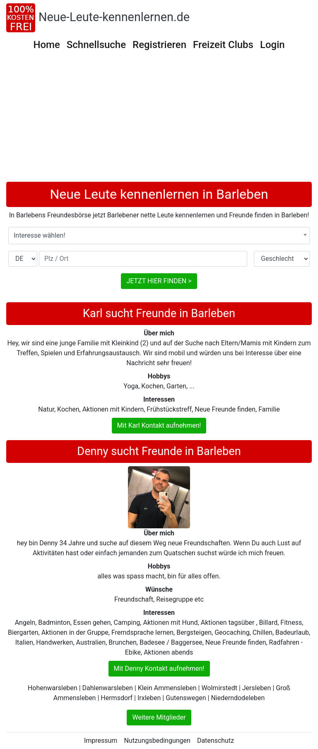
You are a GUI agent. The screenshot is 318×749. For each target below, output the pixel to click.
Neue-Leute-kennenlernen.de (114, 17)
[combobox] (159, 235)
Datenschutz (215, 740)
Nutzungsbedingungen (157, 740)
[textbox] (159, 235)
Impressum (101, 740)
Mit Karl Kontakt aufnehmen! (159, 425)
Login (272, 45)
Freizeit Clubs (223, 45)
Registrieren (159, 45)
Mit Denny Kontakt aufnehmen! (159, 668)
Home (46, 45)
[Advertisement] (159, 120)
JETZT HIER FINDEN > (158, 281)
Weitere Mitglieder (159, 717)
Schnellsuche (96, 45)
